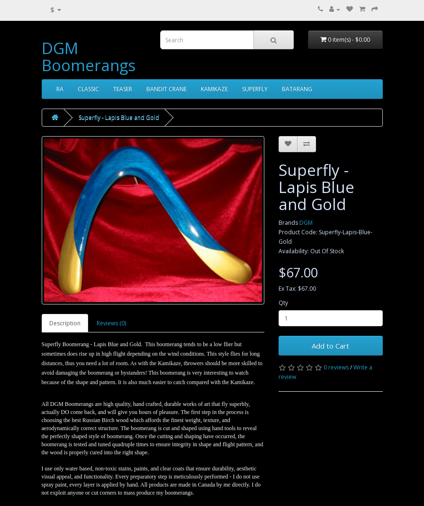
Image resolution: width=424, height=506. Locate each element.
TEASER (122, 89)
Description (65, 323)
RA (59, 89)
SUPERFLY (255, 89)
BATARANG (297, 89)
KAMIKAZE (214, 89)
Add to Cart (330, 345)
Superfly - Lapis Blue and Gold (119, 117)
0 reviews (336, 367)
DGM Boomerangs (88, 56)
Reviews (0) (111, 323)
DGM (306, 223)
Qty (283, 303)
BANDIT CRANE (166, 89)
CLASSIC (88, 89)
